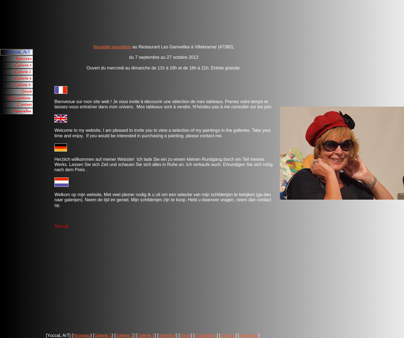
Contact (227, 335)
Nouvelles (248, 335)
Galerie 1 (103, 335)
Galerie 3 (146, 335)
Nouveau (81, 335)
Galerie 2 (124, 335)
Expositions (205, 335)
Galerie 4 (167, 335)
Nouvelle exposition (112, 47)
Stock (185, 335)
